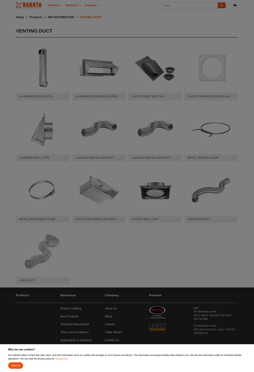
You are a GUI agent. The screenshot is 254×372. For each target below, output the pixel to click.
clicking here (61, 358)
